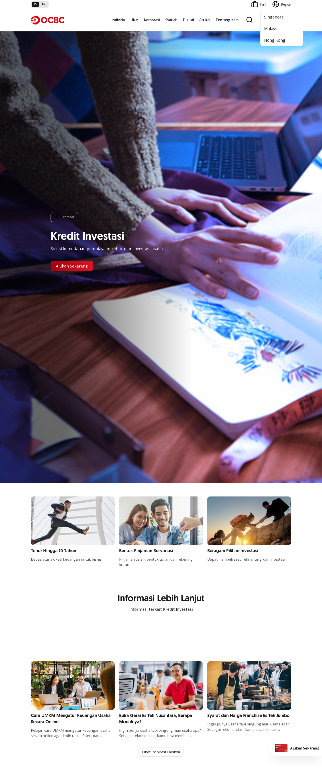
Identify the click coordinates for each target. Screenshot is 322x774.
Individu (118, 19)
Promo (36, 668)
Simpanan (126, 579)
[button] (283, 684)
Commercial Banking (90, 579)
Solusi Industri (85, 627)
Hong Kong (274, 40)
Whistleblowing (225, 735)
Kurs (34, 692)
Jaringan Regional (87, 635)
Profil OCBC (215, 587)
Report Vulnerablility (277, 735)
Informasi (214, 579)
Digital (188, 19)
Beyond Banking (43, 619)
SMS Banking (172, 625)
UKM (134, 19)
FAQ (78, 676)
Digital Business (42, 611)
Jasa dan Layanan (43, 676)
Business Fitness (43, 627)
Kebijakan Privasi (195, 735)
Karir (78, 684)
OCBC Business (174, 617)
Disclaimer (168, 735)
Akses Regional (42, 635)
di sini (66, 749)
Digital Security (85, 700)
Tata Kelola (215, 603)
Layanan (125, 595)
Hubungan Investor (221, 595)
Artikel (204, 19)
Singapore (274, 17)
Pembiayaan (128, 587)
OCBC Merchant (175, 641)
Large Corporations (89, 587)
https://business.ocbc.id (73, 486)
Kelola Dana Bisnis (44, 595)
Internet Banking (175, 609)
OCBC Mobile (173, 579)
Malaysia (272, 28)
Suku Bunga (39, 700)
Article (79, 692)
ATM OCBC (171, 587)
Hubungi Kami (129, 695)
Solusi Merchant (174, 633)
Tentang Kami (228, 19)
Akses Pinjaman (42, 603)
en (43, 4)
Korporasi (152, 19)
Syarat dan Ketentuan (90, 668)
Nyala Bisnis (40, 579)
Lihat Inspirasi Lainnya (161, 268)
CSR (210, 611)
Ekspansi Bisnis (86, 595)
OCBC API (170, 649)
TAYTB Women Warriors (48, 587)
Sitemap (249, 735)
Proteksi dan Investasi (135, 603)
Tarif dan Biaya (42, 684)
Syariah (171, 19)
